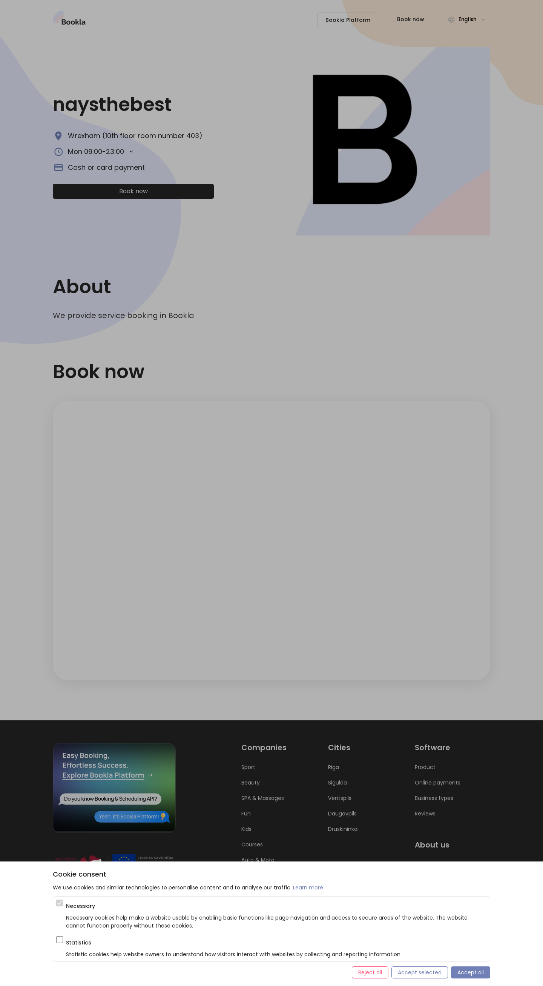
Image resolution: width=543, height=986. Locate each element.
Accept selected (420, 972)
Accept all (470, 972)
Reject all (370, 972)
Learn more (308, 887)
